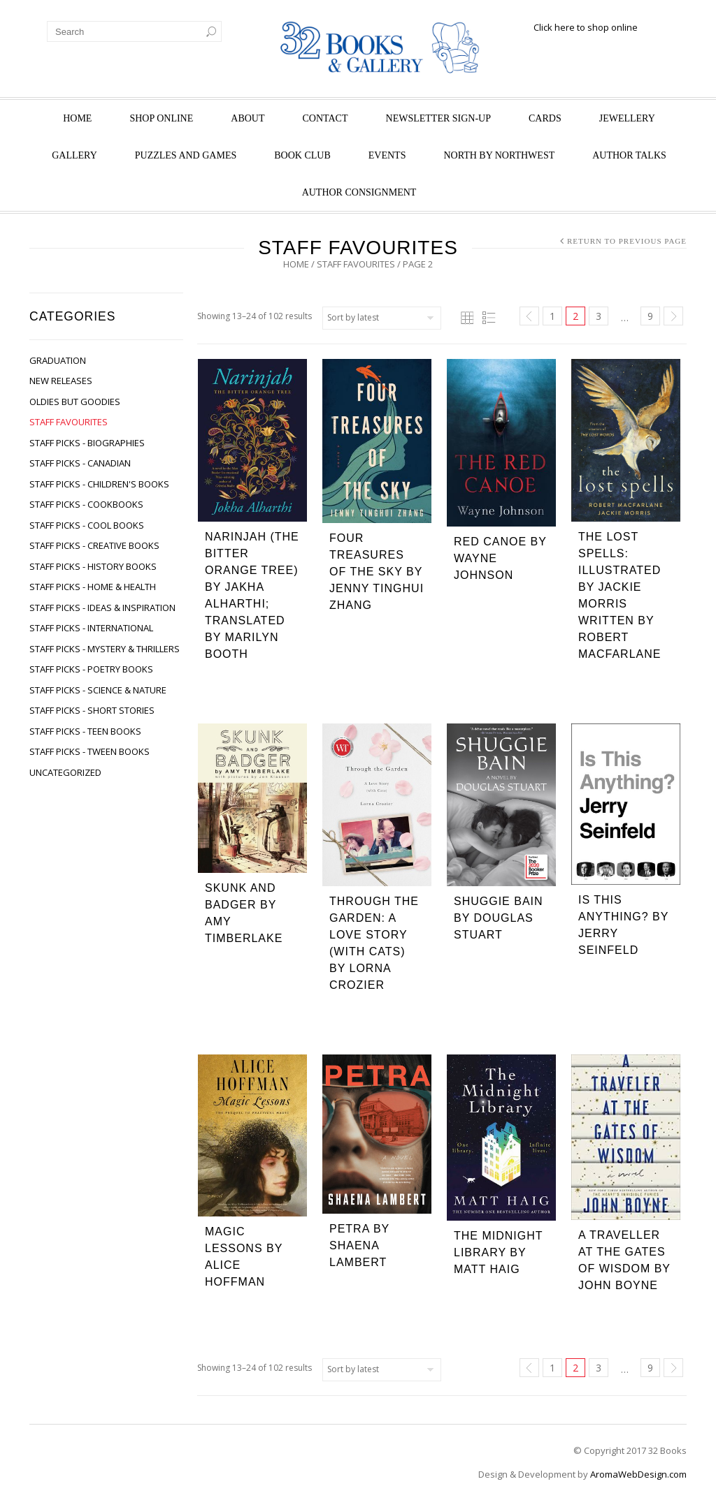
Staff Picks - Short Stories (92, 710)
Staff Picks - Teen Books (85, 731)
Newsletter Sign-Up (439, 118)
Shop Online (161, 118)
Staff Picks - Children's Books (99, 484)
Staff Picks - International (91, 628)
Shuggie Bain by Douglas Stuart (498, 918)
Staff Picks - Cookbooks (86, 504)
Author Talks (629, 155)
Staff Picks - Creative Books (94, 545)
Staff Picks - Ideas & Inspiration (102, 607)
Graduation (57, 360)
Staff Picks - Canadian (80, 463)
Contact (325, 118)
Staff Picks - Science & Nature (97, 690)
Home (77, 118)
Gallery (74, 155)
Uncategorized (65, 772)
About (247, 118)
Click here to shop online (586, 27)
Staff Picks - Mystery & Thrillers (104, 648)
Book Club (302, 155)
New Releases (60, 380)
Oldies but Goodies (74, 401)
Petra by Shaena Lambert (359, 1245)
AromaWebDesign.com (638, 1474)
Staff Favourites (356, 264)
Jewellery (627, 118)
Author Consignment (359, 192)
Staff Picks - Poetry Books (91, 669)
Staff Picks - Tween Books (89, 751)
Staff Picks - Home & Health (92, 586)
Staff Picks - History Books (93, 566)
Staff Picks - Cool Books (86, 525)
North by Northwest (498, 155)
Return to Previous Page (627, 241)
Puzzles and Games (185, 155)
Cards (545, 118)
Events (387, 155)
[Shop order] (381, 318)
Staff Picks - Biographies (87, 442)
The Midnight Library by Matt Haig (498, 1252)
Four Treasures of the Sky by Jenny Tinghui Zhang (376, 571)
